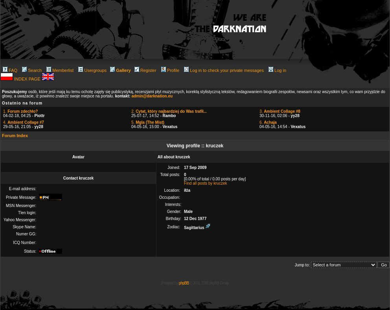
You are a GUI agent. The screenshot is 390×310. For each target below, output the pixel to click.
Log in (277, 70)
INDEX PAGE (27, 79)
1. (20, 111)
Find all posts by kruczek (205, 183)
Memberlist (60, 70)
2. (169, 111)
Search (32, 70)
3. (279, 111)
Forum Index (15, 135)
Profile (170, 70)
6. (268, 122)
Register (145, 70)
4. (23, 122)
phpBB (184, 283)
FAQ (10, 70)
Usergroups (92, 70)
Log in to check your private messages (224, 70)
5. (147, 122)
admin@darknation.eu (152, 96)
